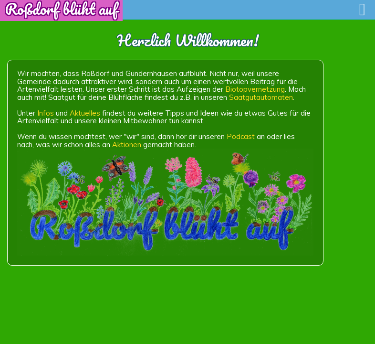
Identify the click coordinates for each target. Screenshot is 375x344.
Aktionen (126, 144)
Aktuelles (85, 113)
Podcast (241, 136)
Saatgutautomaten (261, 97)
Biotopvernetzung (255, 89)
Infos (45, 113)
